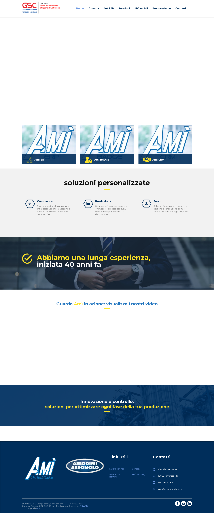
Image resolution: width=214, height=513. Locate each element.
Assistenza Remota (114, 475)
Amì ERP (108, 8)
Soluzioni (124, 8)
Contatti (180, 8)
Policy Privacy (139, 474)
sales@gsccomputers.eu (170, 489)
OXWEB (84, 506)
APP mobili (141, 8)
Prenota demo (161, 8)
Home (80, 8)
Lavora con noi (116, 469)
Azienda (94, 8)
